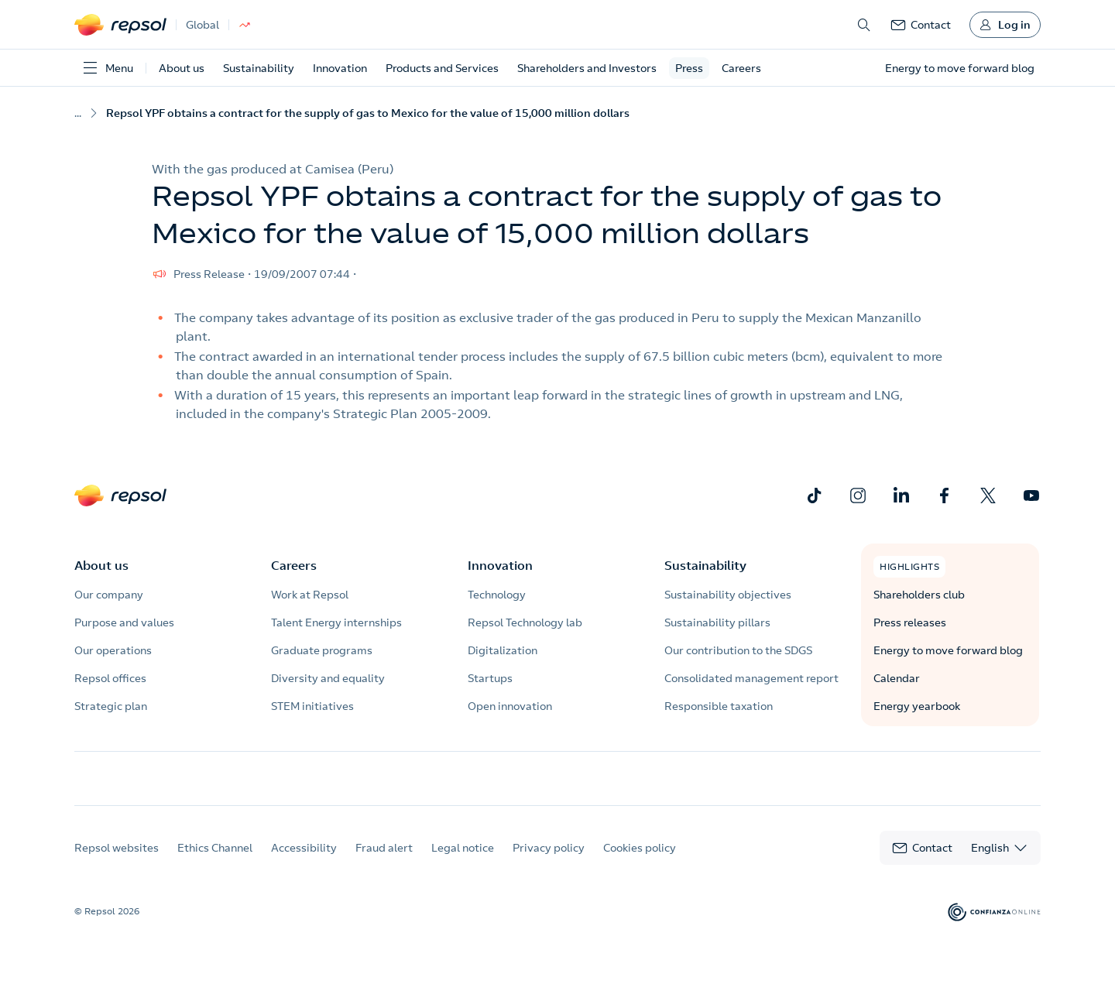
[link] (920, 25)
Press (689, 68)
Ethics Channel (214, 862)
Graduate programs (321, 650)
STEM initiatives (312, 706)
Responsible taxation (718, 706)
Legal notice (462, 862)
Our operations (113, 650)
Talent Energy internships (336, 622)
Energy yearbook (916, 706)
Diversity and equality (328, 678)
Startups (490, 678)
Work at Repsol (309, 595)
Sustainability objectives (727, 595)
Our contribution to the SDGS (738, 650)
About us (181, 68)
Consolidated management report (751, 678)
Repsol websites (116, 862)
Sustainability (258, 68)
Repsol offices (110, 678)
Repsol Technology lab (525, 622)
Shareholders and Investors (587, 68)
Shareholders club (919, 595)
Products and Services (442, 68)
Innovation (340, 68)
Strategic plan (110, 706)
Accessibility (304, 862)
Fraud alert (384, 862)
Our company (108, 595)
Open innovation (510, 706)
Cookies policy (639, 862)
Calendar (896, 678)
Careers (741, 68)
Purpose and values (124, 622)
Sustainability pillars (717, 622)
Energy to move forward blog (948, 650)
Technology (497, 595)
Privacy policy (549, 862)
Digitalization (502, 650)
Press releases (909, 622)
